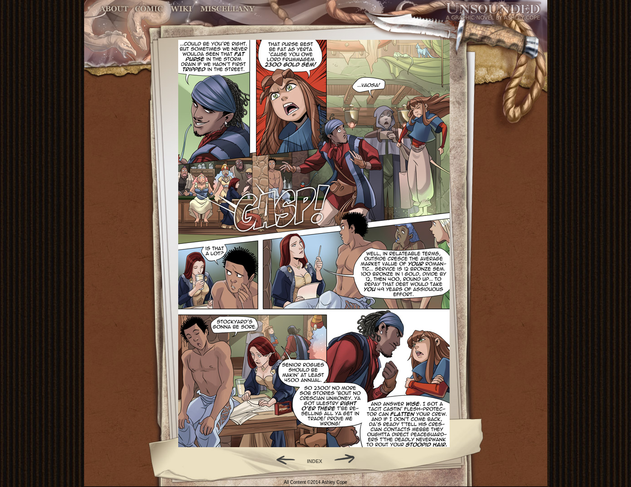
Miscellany (227, 8)
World (181, 8)
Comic (149, 8)
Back (282, 459)
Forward (347, 459)
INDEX (315, 461)
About (115, 8)
